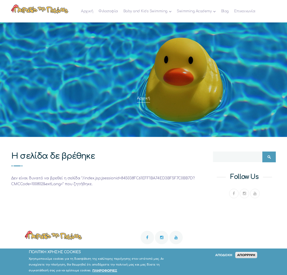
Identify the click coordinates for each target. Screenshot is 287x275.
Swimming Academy (194, 11)
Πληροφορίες (104, 272)
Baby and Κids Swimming (145, 11)
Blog (225, 11)
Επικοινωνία (244, 11)
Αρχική (87, 11)
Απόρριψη (246, 256)
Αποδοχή (223, 256)
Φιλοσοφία (108, 11)
